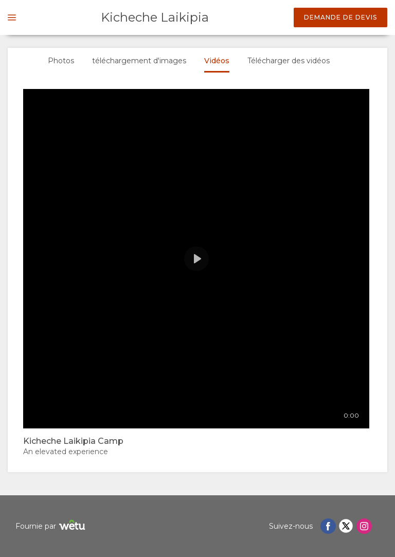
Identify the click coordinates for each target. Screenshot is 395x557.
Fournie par (51, 526)
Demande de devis (340, 17)
